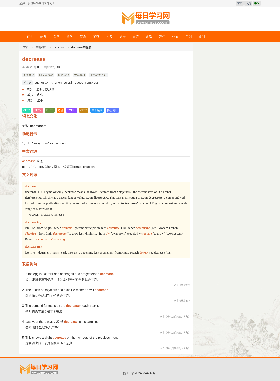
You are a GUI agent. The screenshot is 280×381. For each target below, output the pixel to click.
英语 (83, 36)
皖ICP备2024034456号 (139, 373)
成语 (122, 36)
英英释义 (28, 74)
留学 (69, 36)
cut (37, 82)
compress (91, 82)
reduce (78, 82)
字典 (239, 3)
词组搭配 (63, 74)
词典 (248, 3)
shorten (56, 82)
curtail (68, 82)
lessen (44, 82)
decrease (59, 47)
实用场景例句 (98, 74)
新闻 (202, 36)
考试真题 (79, 74)
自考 (56, 36)
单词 (189, 36)
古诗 (136, 36)
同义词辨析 (46, 74)
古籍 (149, 36)
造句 (162, 36)
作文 (175, 36)
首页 (30, 36)
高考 (43, 36)
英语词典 (41, 47)
